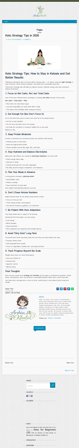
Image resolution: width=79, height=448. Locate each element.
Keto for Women (37, 433)
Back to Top (69, 370)
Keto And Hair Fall (45, 427)
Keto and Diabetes (31, 427)
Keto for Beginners (14, 39)
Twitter (50, 318)
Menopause (29, 435)
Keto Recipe (49, 433)
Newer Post (9, 363)
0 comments (27, 39)
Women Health (40, 435)
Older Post (70, 363)
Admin (41, 297)
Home (39, 33)
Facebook (57, 318)
